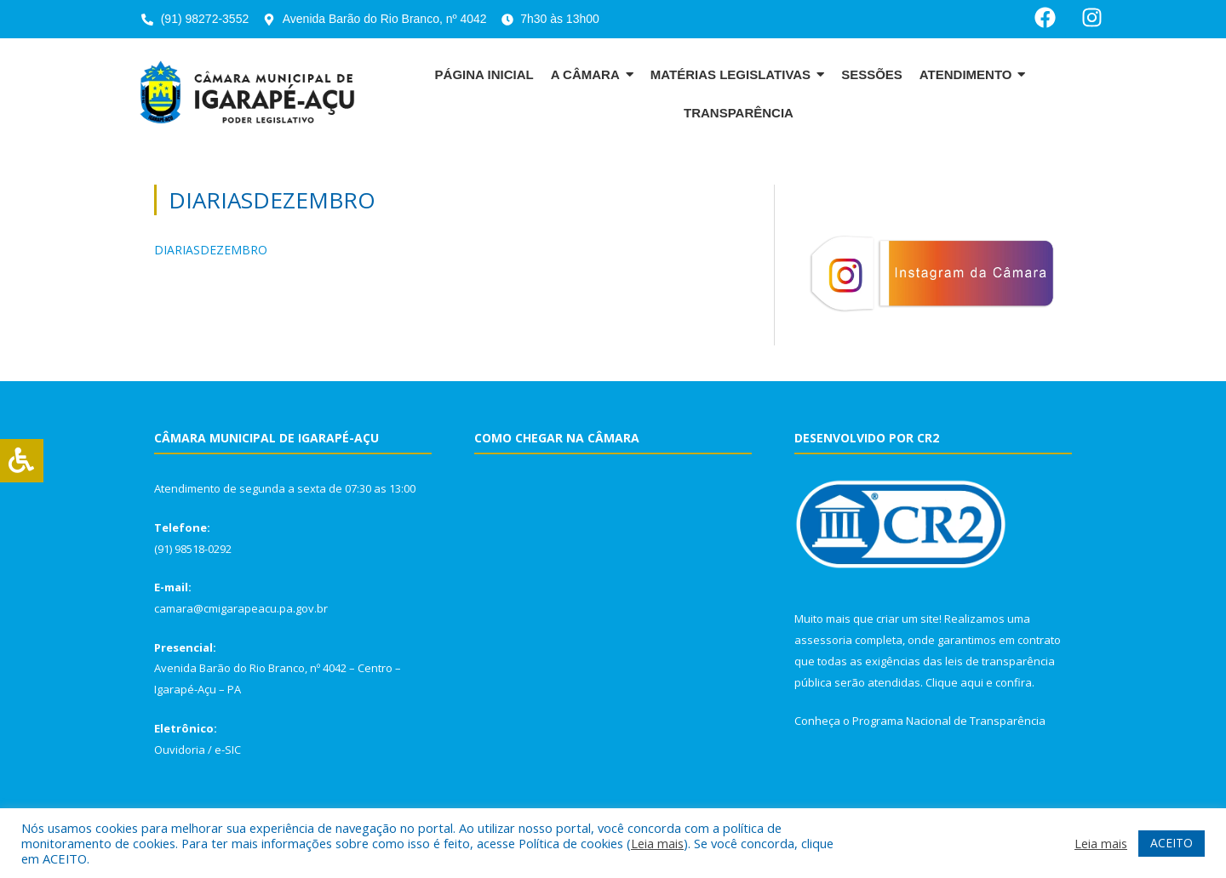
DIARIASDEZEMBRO (210, 250)
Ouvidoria (179, 749)
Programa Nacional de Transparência (949, 720)
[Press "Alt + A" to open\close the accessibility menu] (21, 460)
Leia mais (657, 843)
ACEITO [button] (1171, 843)
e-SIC (228, 749)
